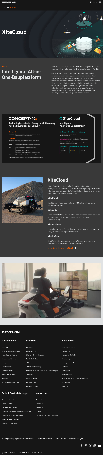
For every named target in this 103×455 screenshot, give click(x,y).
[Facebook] (81, 446)
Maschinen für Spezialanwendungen (75, 379)
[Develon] (9, 2)
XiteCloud (39, 412)
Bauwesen (29, 347)
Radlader (65, 367)
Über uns (5, 347)
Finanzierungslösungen (10, 419)
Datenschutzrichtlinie (44, 439)
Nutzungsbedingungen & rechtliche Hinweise (18, 439)
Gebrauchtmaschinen (9, 423)
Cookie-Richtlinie (60, 439)
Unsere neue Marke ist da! (11, 351)
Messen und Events (9, 359)
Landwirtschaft (31, 382)
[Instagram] (86, 446)
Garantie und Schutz (9, 408)
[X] (90, 446)
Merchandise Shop (8, 375)
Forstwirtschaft (32, 386)
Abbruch (29, 363)
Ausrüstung (68, 340)
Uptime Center (7, 404)
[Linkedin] (95, 446)
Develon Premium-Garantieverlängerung (16, 412)
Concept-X (39, 404)
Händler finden (7, 367)
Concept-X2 (40, 408)
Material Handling (32, 379)
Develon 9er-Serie (68, 347)
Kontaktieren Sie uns (9, 355)
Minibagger (66, 351)
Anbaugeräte (66, 382)
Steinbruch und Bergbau (35, 355)
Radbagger (66, 371)
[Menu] (100, 2)
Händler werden (7, 371)
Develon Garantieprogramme (12, 415)
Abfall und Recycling (33, 367)
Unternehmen (9, 340)
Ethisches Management (10, 382)
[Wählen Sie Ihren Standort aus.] (91, 2)
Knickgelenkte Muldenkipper (72, 363)
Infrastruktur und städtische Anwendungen (42, 371)
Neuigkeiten (6, 363)
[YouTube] (99, 446)
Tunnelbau (30, 375)
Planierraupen (67, 359)
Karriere (5, 379)
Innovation (41, 393)
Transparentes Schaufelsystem (47, 415)
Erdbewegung (31, 351)
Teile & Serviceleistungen (15, 393)
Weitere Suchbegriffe (76, 439)
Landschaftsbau (32, 359)
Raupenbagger (67, 375)
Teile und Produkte (8, 400)
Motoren (65, 386)
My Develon (40, 400)
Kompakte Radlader (69, 355)
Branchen (31, 340)
